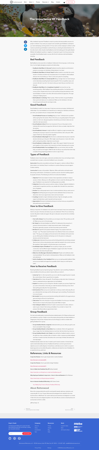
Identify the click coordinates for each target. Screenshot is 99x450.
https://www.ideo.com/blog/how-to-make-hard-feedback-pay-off (45, 372)
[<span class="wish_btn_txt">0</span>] (63, 2)
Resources (45, 2)
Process (38, 2)
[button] (25, 42)
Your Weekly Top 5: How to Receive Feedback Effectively (46, 384)
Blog (52, 2)
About (31, 2)
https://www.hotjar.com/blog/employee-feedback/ (42, 378)
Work (25, 2)
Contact (58, 2)
